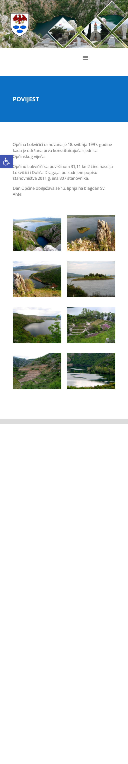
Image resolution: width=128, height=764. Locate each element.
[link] (6, 161)
